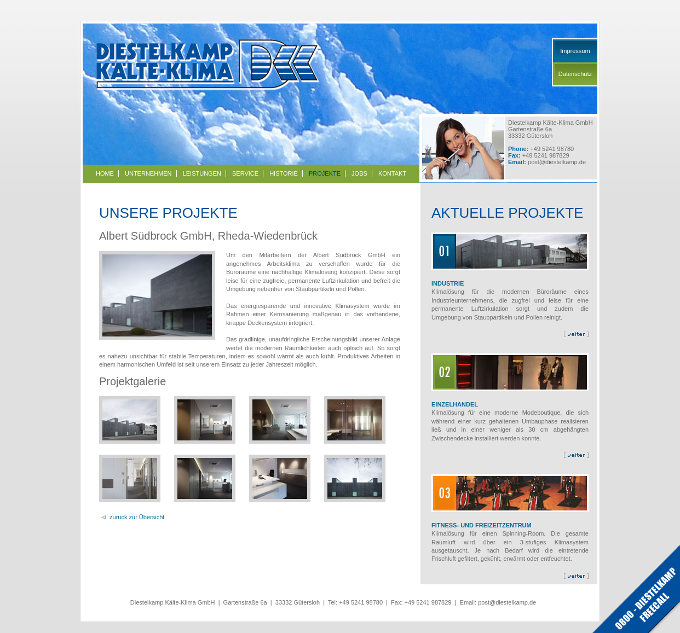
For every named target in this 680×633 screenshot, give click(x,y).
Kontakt (392, 173)
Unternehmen (148, 173)
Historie (283, 173)
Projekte (325, 173)
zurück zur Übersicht (137, 517)
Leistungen (202, 173)
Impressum (575, 51)
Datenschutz (575, 74)
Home (105, 173)
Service (245, 173)
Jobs (359, 173)
